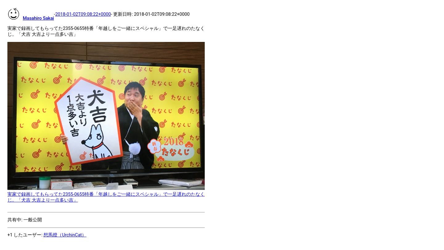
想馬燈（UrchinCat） (64, 235)
